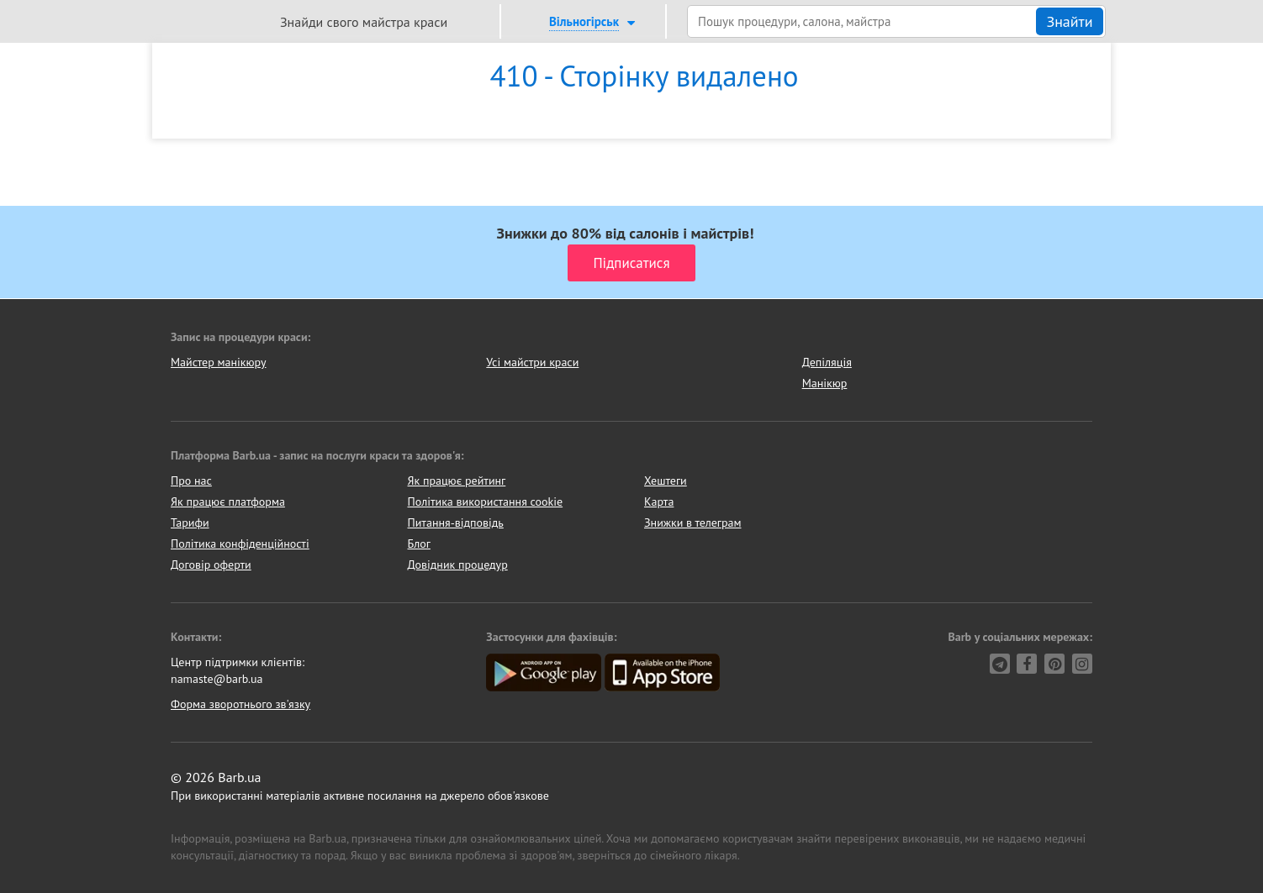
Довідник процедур (458, 564)
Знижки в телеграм (693, 522)
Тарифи (190, 522)
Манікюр (825, 383)
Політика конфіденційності (240, 543)
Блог (419, 543)
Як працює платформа (228, 501)
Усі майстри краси (532, 362)
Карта (659, 501)
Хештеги (665, 480)
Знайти (1069, 21)
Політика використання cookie (485, 501)
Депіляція (827, 362)
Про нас (191, 480)
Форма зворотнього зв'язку (240, 704)
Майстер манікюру (219, 362)
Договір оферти (211, 564)
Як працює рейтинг (457, 480)
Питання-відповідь (456, 522)
